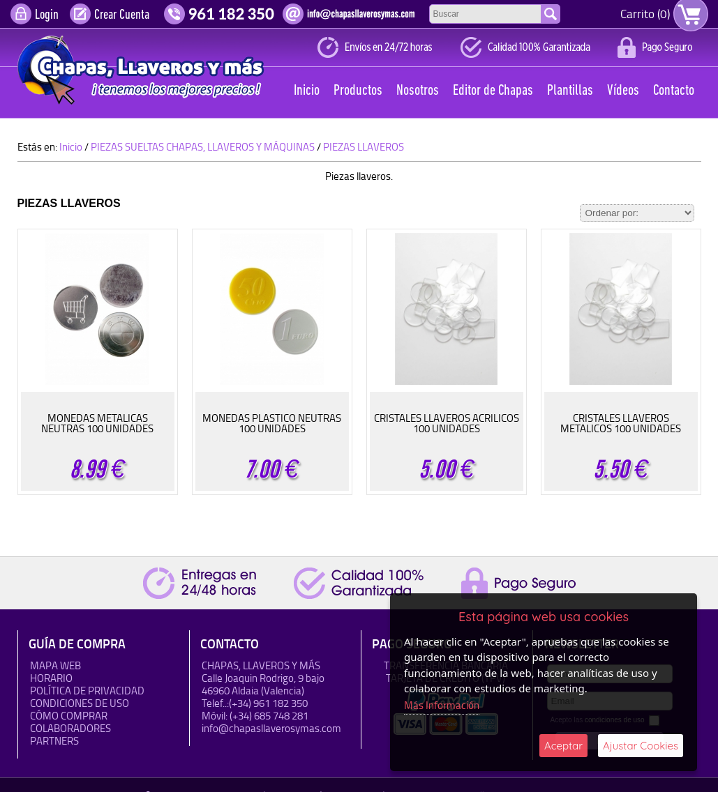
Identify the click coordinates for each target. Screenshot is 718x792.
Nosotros (417, 91)
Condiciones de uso (79, 703)
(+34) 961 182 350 (268, 703)
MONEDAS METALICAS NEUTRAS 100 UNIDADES (97, 423)
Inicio (307, 91)
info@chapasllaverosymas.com (271, 728)
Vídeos (623, 91)
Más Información (441, 705)
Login (47, 15)
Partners (54, 740)
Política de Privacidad (87, 690)
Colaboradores (70, 728)
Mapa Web (55, 665)
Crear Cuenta (121, 15)
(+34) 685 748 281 (269, 715)
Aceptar (563, 745)
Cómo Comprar (68, 715)
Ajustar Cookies (640, 745)
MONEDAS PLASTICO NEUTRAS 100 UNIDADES (271, 423)
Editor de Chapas (493, 91)
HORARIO (51, 678)
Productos (358, 91)
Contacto (673, 91)
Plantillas (570, 91)
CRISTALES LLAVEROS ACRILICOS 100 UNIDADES (446, 423)
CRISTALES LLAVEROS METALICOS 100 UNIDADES (620, 423)
